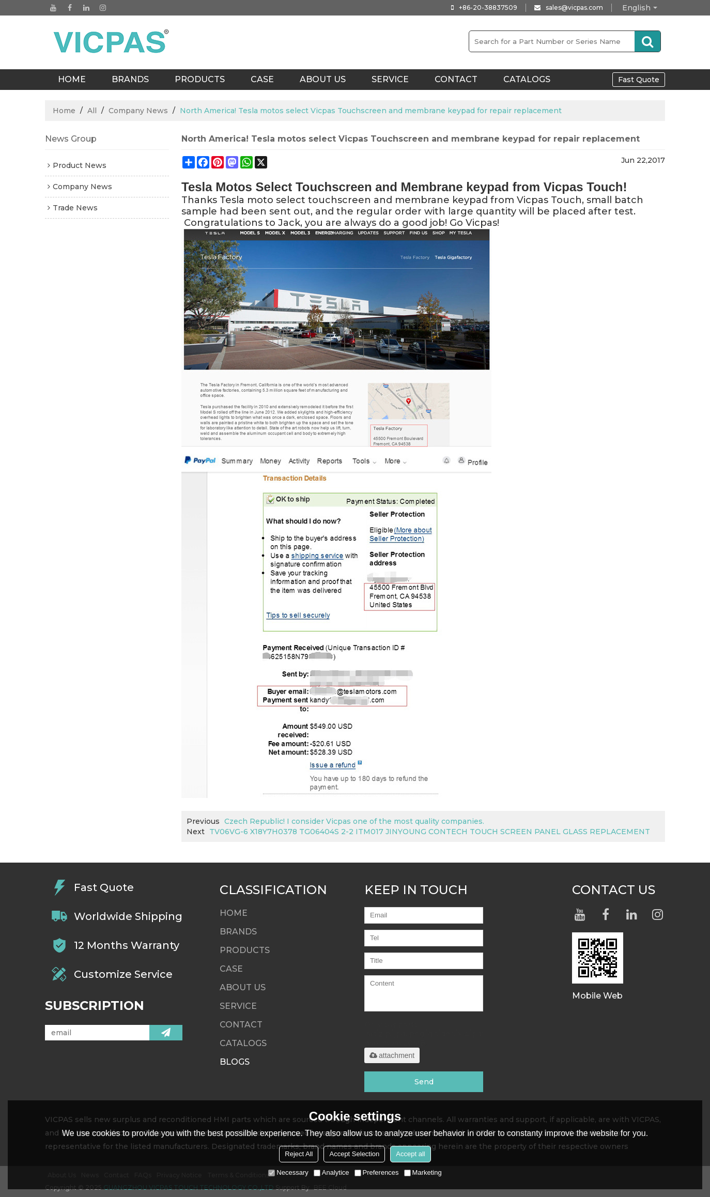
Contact (456, 79)
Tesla (232, 200)
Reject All (299, 1154)
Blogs (235, 1062)
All (92, 110)
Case (262, 79)
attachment (391, 1055)
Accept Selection (354, 1154)
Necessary (288, 1172)
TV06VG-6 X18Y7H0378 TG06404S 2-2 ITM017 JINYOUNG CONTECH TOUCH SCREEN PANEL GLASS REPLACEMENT (429, 831)
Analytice (331, 1172)
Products (200, 79)
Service (390, 79)
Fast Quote (638, 79)
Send (424, 1081)
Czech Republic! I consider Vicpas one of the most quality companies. (354, 821)
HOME (72, 79)
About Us (323, 79)
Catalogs (526, 79)
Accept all (410, 1154)
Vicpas (481, 222)
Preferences (376, 1172)
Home (64, 110)
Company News (138, 110)
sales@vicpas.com (574, 7)
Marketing (423, 1172)
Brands (130, 79)
